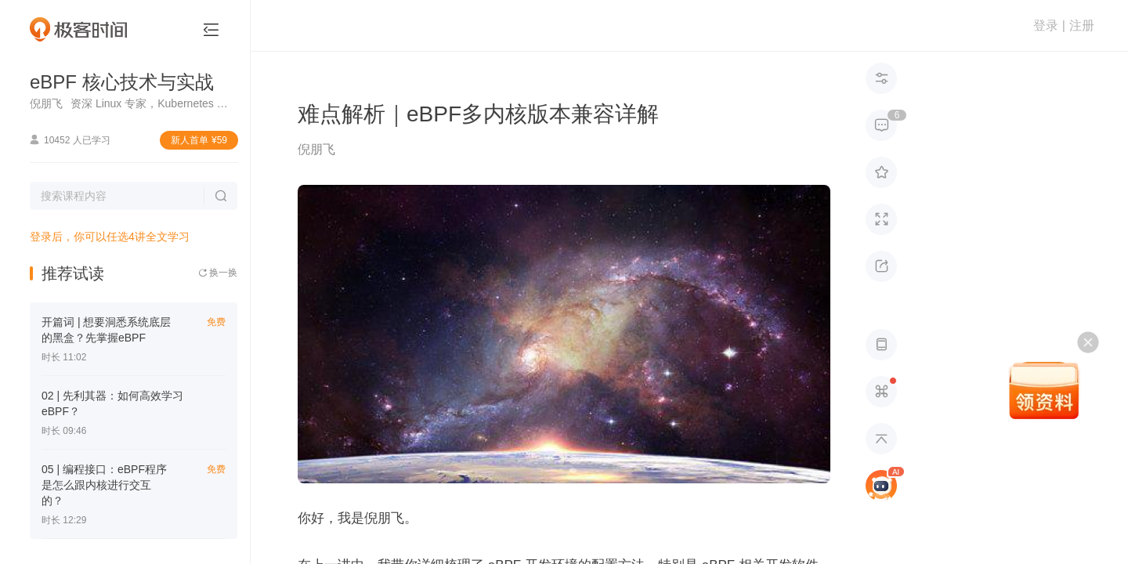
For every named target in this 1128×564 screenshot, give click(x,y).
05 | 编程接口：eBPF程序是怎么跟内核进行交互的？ (104, 485)
